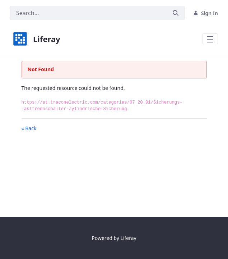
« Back (29, 128)
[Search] (88, 13)
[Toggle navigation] (210, 38)
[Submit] (175, 13)
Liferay (128, 238)
